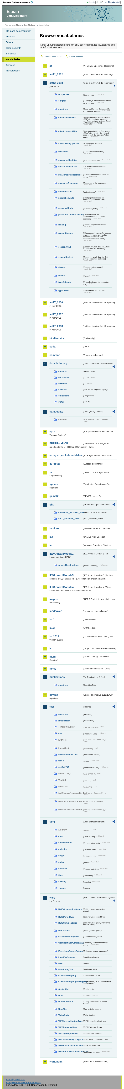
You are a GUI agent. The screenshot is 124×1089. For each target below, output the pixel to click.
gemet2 (53, 496)
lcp (51, 648)
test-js (61, 761)
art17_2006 (56, 302)
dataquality (56, 411)
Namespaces (13, 70)
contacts (62, 371)
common (54, 355)
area (60, 836)
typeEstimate (64, 282)
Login (92, 2)
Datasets (10, 36)
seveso (53, 695)
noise (52, 668)
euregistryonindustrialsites (65, 455)
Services (10, 65)
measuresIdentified (67, 160)
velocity (62, 881)
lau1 (52, 619)
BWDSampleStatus (67, 923)
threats (61, 267)
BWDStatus (64, 930)
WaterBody (63, 1015)
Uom (60, 995)
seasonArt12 (64, 247)
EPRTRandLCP (58, 443)
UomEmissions (65, 1001)
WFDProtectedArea (67, 1027)
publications (57, 677)
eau (60, 733)
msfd (52, 656)
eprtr (52, 431)
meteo (61, 862)
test (51, 706)
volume (62, 888)
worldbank (55, 1061)
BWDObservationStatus (70, 909)
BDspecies (63, 94)
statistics (62, 868)
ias (51, 537)
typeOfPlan (63, 290)
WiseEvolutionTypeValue (70, 1045)
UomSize (62, 1009)
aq (50, 66)
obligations (63, 396)
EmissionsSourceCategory (70, 951)
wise (52, 897)
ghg (51, 504)
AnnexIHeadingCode (68, 565)
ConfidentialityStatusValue (70, 943)
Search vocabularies (53, 57)
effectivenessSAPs (67, 131)
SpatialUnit (63, 989)
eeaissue (62, 389)
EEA (19, 2)
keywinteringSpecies (68, 143)
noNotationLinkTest (68, 754)
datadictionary (58, 363)
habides (54, 528)
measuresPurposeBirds (70, 175)
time (60, 875)
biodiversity (56, 338)
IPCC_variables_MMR (68, 518)
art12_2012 (56, 74)
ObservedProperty (67, 975)
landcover (55, 611)
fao (51, 472)
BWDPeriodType (66, 917)
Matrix (61, 963)
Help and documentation (18, 31)
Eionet (18, 25)
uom (52, 821)
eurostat (54, 463)
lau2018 (54, 636)
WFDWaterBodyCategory (70, 1039)
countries (63, 109)
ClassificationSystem (68, 936)
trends (61, 275)
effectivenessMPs (67, 117)
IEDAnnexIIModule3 (61, 575)
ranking (62, 225)
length (61, 855)
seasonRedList (65, 257)
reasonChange (65, 233)
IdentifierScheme (66, 957)
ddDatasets (63, 377)
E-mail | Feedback (15, 1079)
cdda (52, 346)
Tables (9, 42)
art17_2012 (56, 314)
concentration (65, 842)
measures (63, 151)
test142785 (63, 767)
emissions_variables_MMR (70, 512)
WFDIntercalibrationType (70, 1021)
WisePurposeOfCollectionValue (70, 1051)
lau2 (52, 628)
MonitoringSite (65, 969)
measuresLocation (67, 166)
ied (51, 545)
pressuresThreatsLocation (70, 214)
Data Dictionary (30, 25)
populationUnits (66, 198)
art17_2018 (56, 326)
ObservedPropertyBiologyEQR (70, 981)
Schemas (11, 53)
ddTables (62, 383)
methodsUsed (65, 191)
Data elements (13, 48)
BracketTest (64, 721)
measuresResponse (68, 183)
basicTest (63, 714)
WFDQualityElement (68, 1033)
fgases (53, 484)
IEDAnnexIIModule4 (61, 587)
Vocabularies (13, 59)
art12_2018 (56, 83)
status (61, 402)
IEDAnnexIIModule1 (61, 553)
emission (62, 849)
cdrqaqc (62, 101)
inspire (53, 599)
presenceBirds (65, 208)
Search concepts (76, 57)
